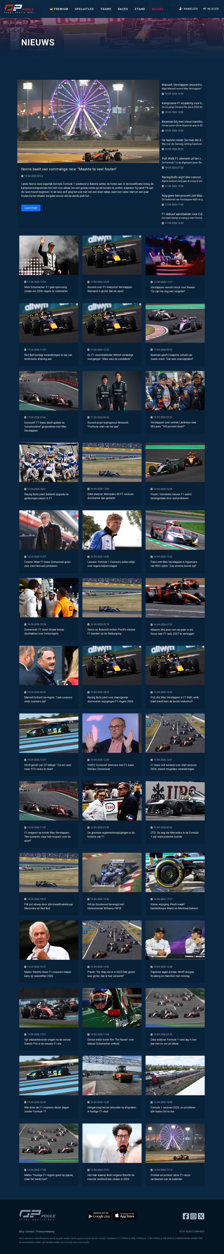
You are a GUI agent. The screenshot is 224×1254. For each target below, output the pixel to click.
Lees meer (31, 207)
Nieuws (158, 9)
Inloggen (211, 8)
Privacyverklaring (45, 1231)
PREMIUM (59, 9)
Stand (140, 9)
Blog (21, 1231)
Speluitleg (84, 9)
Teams (106, 9)
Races (123, 9)
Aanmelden (188, 8)
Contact (30, 1231)
